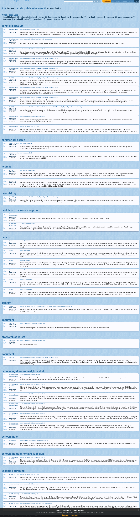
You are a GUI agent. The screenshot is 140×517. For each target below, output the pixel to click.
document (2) (112, 17)
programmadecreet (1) (126, 17)
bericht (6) (91, 17)
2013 (58, 8)
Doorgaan (65, 515)
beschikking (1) (54, 17)
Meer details (74, 515)
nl (136, 1)
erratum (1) (101, 17)
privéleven (107, 1)
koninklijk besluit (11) (11, 17)
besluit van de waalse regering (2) (73, 17)
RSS (113, 1)
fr (138, 1)
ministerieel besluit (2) (29, 17)
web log (124, 1)
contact (131, 1)
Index (10, 8)
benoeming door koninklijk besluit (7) (17, 19)
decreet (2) (43, 17)
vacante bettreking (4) (54, 19)
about (118, 1)
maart (50, 8)
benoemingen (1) (39, 19)
